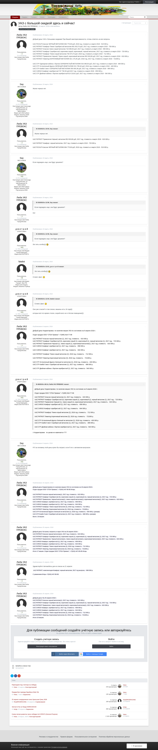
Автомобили (55, 26)
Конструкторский (31, 687)
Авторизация (126, 23)
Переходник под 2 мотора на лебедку (24, 685)
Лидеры (24, 17)
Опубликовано (42, 35)
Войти (111, 646)
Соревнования (40, 702)
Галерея (34, 17)
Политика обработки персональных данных (114, 737)
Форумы (15, 17)
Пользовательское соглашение (86, 737)
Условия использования (59, 747)
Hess (15, 687)
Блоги (42, 17)
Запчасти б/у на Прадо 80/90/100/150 (24, 707)
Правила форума (66, 737)
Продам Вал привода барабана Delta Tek (25, 692)
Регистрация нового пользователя (46, 646)
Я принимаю (136, 746)
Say (21, 84)
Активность (63, 17)
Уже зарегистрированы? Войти (130, 2)
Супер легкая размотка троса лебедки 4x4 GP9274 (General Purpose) (34, 714)
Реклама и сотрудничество (48, 737)
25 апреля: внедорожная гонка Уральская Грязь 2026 (29, 699)
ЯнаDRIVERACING (20, 702)
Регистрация (149, 2)
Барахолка (26, 694)
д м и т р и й (21, 229)
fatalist (22, 261)
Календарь (51, 17)
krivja (15, 709)
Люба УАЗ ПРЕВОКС (30, 26)
